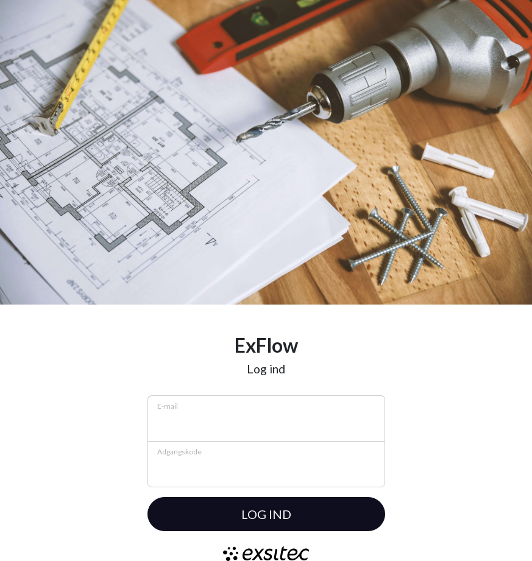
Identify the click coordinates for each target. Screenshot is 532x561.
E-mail (167, 406)
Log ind (266, 514)
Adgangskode (179, 451)
